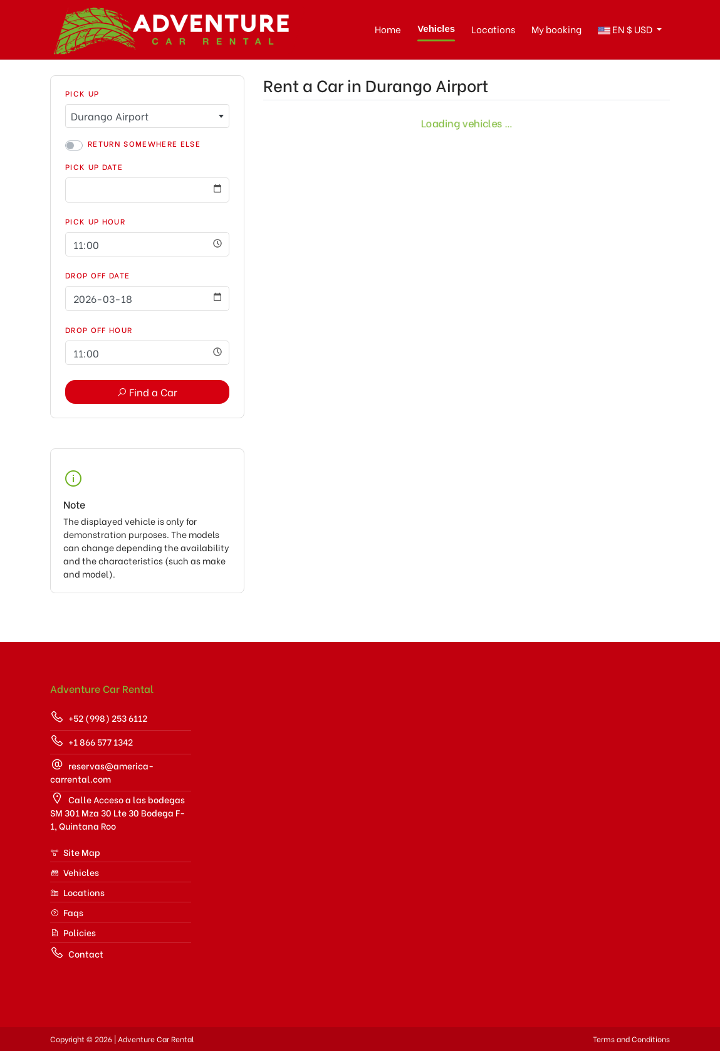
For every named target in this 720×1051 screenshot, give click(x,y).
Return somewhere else (144, 143)
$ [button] (626, 30)
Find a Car (147, 391)
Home (388, 29)
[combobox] (147, 116)
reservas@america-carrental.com (102, 771)
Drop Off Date (97, 275)
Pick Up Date (94, 166)
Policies (73, 932)
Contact (76, 953)
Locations (493, 29)
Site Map (75, 851)
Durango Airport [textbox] (110, 115)
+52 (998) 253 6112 (98, 717)
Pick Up (82, 93)
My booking (556, 29)
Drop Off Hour (98, 329)
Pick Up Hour (95, 221)
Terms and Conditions (631, 1038)
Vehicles (436, 28)
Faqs (66, 912)
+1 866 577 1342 (91, 741)
